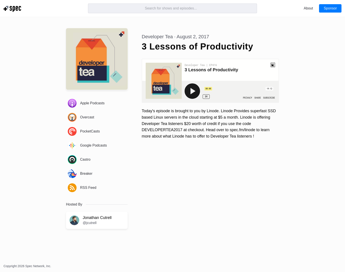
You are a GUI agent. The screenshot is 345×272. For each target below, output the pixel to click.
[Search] (172, 8)
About (308, 8)
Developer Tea (157, 36)
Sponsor (330, 8)
